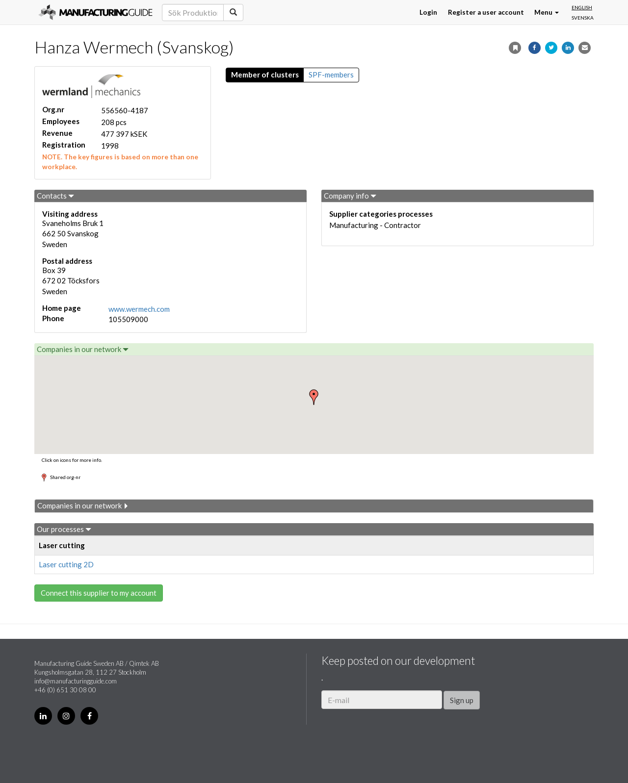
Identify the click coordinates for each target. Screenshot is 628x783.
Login (428, 12)
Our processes (64, 529)
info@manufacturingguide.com (75, 681)
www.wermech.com (139, 308)
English (582, 7)
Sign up (461, 700)
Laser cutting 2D (66, 564)
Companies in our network (83, 349)
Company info (350, 195)
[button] (314, 397)
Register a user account (486, 12)
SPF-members (331, 74)
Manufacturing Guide (95, 12)
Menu (546, 12)
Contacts (55, 195)
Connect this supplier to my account (99, 592)
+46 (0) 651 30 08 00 (65, 690)
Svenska (583, 18)
